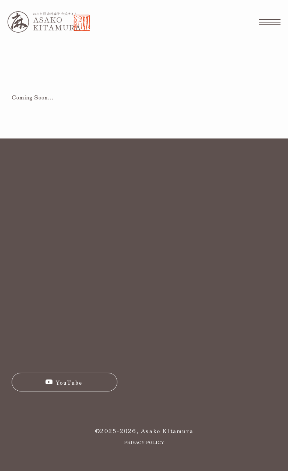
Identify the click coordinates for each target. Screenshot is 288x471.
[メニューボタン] (269, 22)
